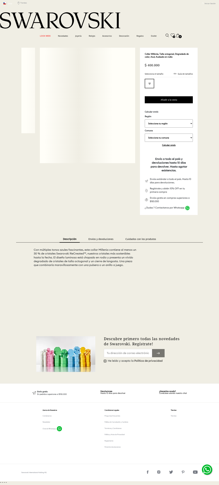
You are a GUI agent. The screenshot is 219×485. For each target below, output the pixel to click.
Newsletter (46, 422)
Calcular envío (169, 145)
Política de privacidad (148, 360)
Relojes (92, 36)
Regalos (140, 36)
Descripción (69, 239)
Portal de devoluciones (113, 447)
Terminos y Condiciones (113, 428)
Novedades (63, 36)
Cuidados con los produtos (140, 239)
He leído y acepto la (135, 360)
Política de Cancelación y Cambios (116, 422)
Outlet (154, 36)
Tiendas (22, 3)
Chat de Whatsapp (49, 429)
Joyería (78, 36)
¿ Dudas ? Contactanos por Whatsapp (164, 208)
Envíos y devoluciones (100, 239)
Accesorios (107, 36)
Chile (7, 3)
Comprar (169, 99)
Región (169, 121)
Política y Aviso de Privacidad (115, 434)
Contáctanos (47, 416)
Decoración (124, 36)
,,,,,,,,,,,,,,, (169, 123)
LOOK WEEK (45, 36)
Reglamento (109, 441)
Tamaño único (149, 83)
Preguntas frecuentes (112, 416)
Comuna (169, 135)
